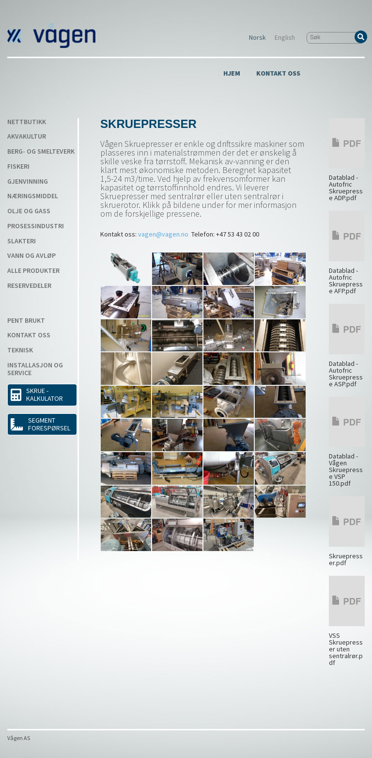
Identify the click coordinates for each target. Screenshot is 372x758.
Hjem (231, 74)
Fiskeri (18, 167)
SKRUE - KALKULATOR (37, 394)
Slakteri (21, 241)
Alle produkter (33, 271)
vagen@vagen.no (163, 234)
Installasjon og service (35, 369)
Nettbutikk (26, 122)
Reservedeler (29, 286)
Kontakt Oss (278, 74)
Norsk (257, 38)
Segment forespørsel (40, 424)
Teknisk (20, 350)
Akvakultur (26, 137)
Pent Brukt (26, 321)
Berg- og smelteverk (41, 152)
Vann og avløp (31, 256)
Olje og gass (28, 211)
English (285, 38)
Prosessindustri (35, 226)
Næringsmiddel (32, 196)
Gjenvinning (27, 182)
